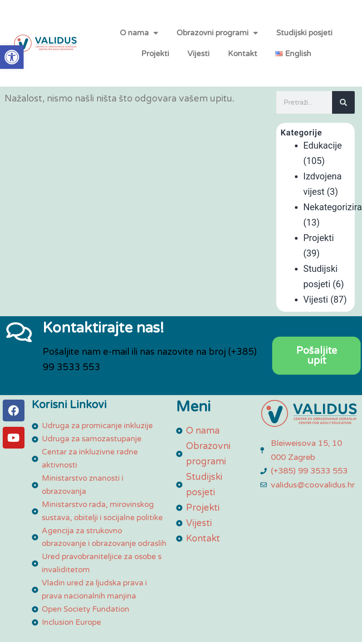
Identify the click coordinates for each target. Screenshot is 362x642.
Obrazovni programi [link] (217, 37)
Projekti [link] (155, 58)
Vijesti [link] (198, 58)
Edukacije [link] (322, 155)
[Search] (343, 112)
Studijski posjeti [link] (304, 37)
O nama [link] (139, 37)
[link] (12, 57)
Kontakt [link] (242, 58)
